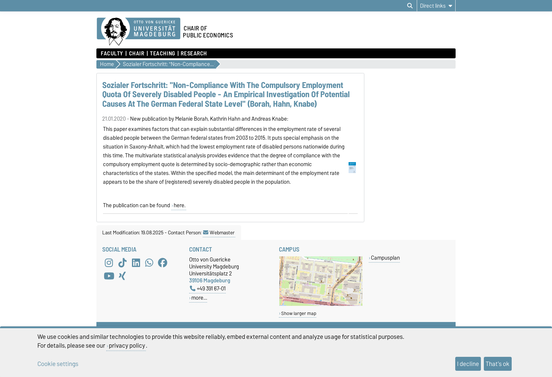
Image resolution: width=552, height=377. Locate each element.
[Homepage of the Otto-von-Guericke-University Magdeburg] (138, 32)
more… (199, 297)
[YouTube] (108, 275)
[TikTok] (122, 262)
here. (179, 205)
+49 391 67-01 (208, 288)
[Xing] (122, 275)
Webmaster (219, 232)
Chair (136, 53)
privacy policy (127, 345)
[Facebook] (162, 262)
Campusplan (385, 257)
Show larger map (298, 313)
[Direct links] (436, 5)
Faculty (112, 53)
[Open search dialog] (410, 5)
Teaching (162, 53)
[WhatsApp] (149, 262)
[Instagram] (108, 262)
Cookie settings (57, 364)
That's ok (497, 364)
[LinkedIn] (136, 262)
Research (194, 53)
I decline (468, 364)
